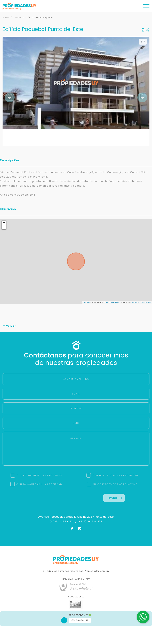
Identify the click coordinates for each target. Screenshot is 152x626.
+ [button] (4, 223)
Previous (10, 98)
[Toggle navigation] (146, 6)
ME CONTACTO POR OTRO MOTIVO (115, 484)
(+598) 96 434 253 (89, 522)
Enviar (115, 498)
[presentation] (38, 500)
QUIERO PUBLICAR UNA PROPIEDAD (115, 475)
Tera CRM (146, 303)
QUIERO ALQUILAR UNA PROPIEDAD (39, 475)
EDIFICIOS (21, 17)
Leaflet (86, 303)
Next (142, 98)
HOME (6, 17)
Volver (9, 326)
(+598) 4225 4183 (62, 522)
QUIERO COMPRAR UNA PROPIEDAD (39, 484)
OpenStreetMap (111, 303)
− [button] (4, 227)
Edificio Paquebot (43, 17)
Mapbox (135, 303)
